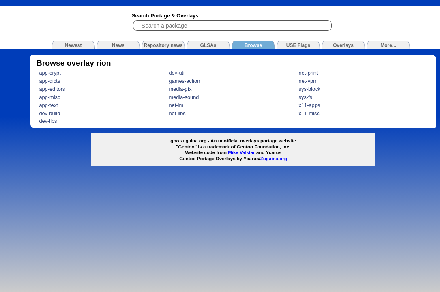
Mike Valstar (241, 152)
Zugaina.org (273, 158)
